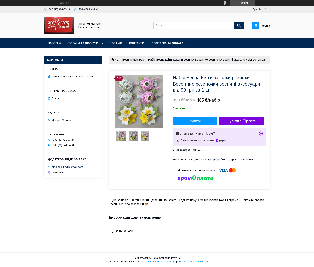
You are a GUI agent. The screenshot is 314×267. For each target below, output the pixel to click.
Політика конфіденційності (192, 261)
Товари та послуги (83, 43)
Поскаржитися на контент (161, 261)
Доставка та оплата (167, 43)
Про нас (115, 43)
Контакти (136, 43)
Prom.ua (176, 258)
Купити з (241, 121)
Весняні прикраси (133, 59)
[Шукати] (239, 25)
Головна (54, 43)
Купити (195, 121)
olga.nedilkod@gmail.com (67, 166)
